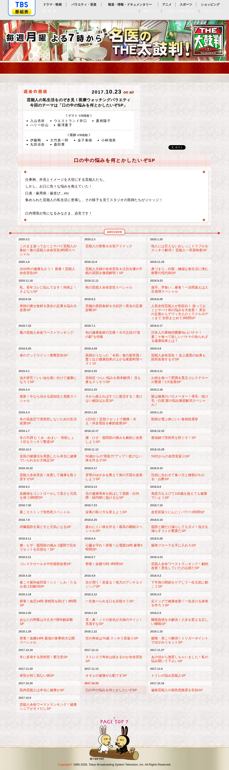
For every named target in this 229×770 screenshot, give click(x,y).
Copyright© (65, 764)
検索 (53, 11)
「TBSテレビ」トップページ (22, 5)
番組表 (21, 12)
